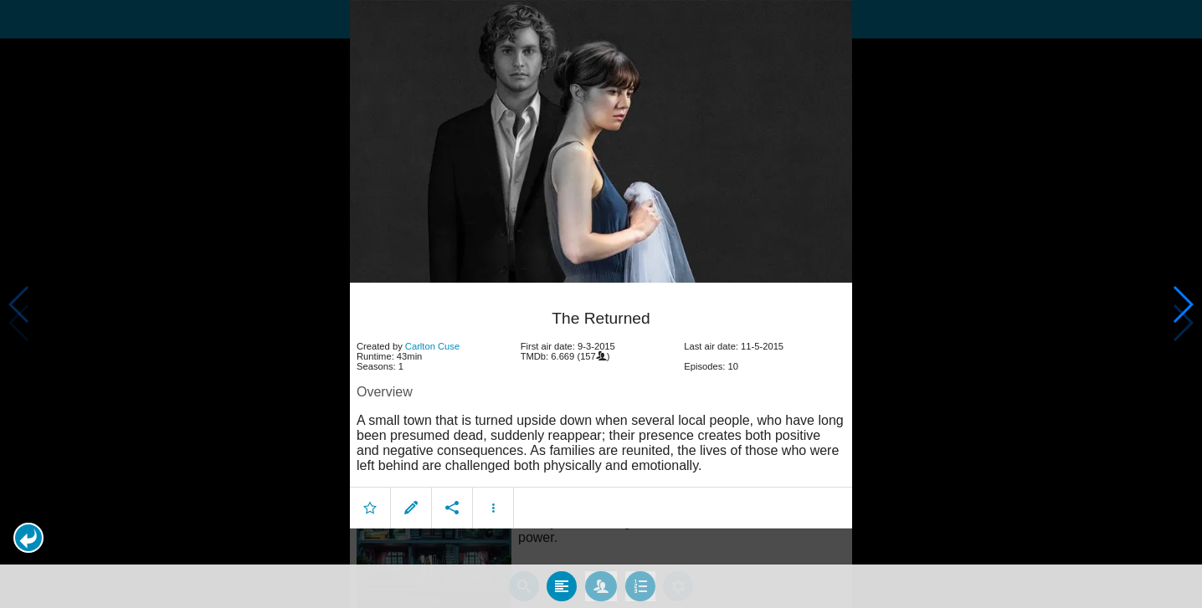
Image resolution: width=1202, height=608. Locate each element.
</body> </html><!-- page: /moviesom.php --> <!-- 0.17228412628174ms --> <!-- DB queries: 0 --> (601, 304)
